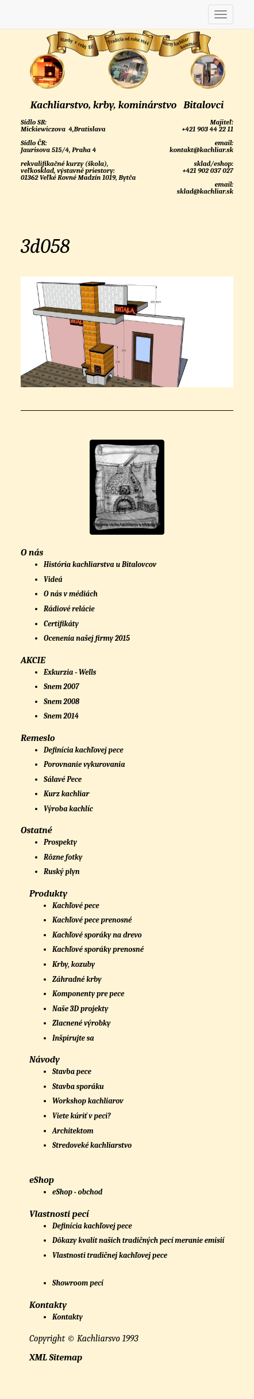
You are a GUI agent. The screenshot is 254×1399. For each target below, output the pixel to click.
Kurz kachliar (66, 793)
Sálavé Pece (63, 779)
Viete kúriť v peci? (81, 1115)
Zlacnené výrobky (81, 1023)
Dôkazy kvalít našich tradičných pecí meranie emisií (138, 1240)
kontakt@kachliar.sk (200, 150)
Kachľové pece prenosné (92, 920)
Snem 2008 (61, 701)
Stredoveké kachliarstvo (92, 1145)
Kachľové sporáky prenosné (98, 949)
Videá (53, 579)
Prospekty (60, 842)
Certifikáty (61, 623)
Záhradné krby (77, 979)
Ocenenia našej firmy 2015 (87, 638)
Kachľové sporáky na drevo (97, 935)
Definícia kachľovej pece (83, 750)
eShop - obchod (77, 1192)
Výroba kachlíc (68, 808)
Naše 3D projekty (80, 1008)
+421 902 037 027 (207, 171)
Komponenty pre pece (88, 993)
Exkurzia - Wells (70, 672)
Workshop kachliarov (88, 1100)
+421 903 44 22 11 (206, 129)
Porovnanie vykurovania (84, 764)
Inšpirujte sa (73, 1038)
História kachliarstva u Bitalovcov (100, 564)
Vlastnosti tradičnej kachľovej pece (109, 1255)
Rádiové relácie (69, 608)
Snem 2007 (61, 686)
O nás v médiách (71, 593)
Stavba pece (71, 1071)
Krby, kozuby (73, 964)
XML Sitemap (55, 1357)
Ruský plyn (62, 871)
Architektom (73, 1130)
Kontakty (67, 1317)
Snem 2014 (61, 716)
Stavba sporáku (78, 1086)
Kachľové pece (75, 905)
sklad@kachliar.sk (204, 191)
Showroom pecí (77, 1283)
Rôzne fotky (63, 857)
